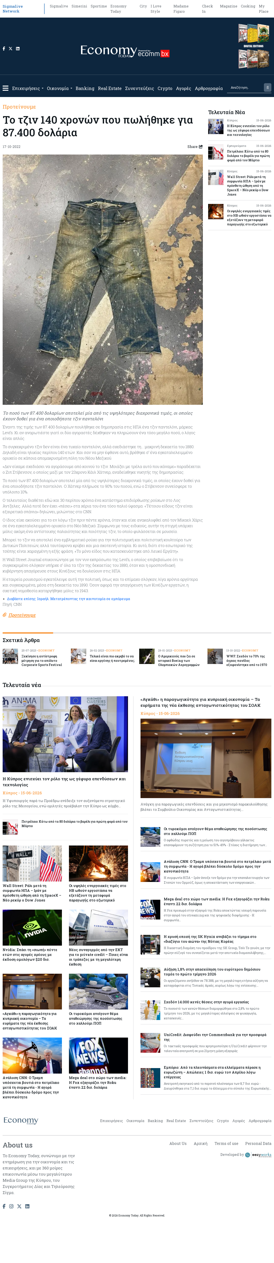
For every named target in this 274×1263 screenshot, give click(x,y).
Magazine (228, 6)
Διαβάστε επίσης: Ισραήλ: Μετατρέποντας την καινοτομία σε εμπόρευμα (68, 616)
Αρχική (199, 1186)
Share (195, 146)
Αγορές (183, 88)
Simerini (79, 6)
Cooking (248, 6)
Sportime (99, 6)
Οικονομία (58, 88)
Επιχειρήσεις (26, 88)
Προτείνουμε (19, 106)
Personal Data (258, 1186)
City (143, 6)
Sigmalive (59, 6)
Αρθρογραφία (209, 88)
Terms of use (225, 1186)
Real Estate (110, 88)
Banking (85, 88)
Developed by (245, 1197)
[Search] (245, 87)
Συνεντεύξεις (139, 88)
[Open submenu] (42, 88)
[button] (5, 88)
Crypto (165, 88)
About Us (176, 1186)
